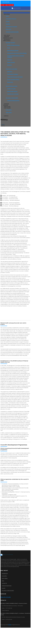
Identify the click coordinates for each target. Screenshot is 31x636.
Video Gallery (9, 112)
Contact (6, 115)
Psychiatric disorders (10, 42)
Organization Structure (11, 18)
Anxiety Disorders (11, 62)
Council (3, 588)
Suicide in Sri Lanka (11, 88)
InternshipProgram (6, 104)
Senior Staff (8, 29)
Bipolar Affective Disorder (12, 50)
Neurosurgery (10, 82)
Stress (8, 48)
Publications (7, 106)
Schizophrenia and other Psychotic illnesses (17, 53)
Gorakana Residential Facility (12, 32)
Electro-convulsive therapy (13, 79)
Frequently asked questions (13, 100)
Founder (8, 21)
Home (3, 124)
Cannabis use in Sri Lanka (12, 94)
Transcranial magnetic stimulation (15, 77)
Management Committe (11, 26)
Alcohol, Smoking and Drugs (13, 45)
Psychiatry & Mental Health (6, 40)
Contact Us (4, 583)
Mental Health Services (12, 91)
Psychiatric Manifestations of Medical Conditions (15, 56)
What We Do (7, 35)
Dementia (9, 65)
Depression (9, 59)
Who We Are (7, 14)
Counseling (4, 576)
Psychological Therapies (12, 74)
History (7, 16)
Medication (9, 71)
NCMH (9, 624)
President (8, 24)
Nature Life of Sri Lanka (6, 597)
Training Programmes (6, 585)
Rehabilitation (5, 573)
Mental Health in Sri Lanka (11, 86)
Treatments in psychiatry (11, 69)
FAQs (3, 580)
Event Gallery (7, 108)
